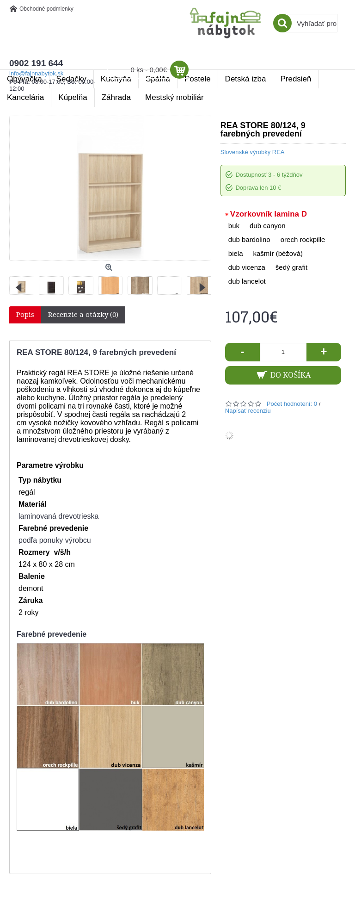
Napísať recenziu (248, 410)
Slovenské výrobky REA (252, 152)
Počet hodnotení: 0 (292, 403)
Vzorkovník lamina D (268, 214)
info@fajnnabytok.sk (36, 73)
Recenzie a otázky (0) (83, 314)
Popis (25, 314)
